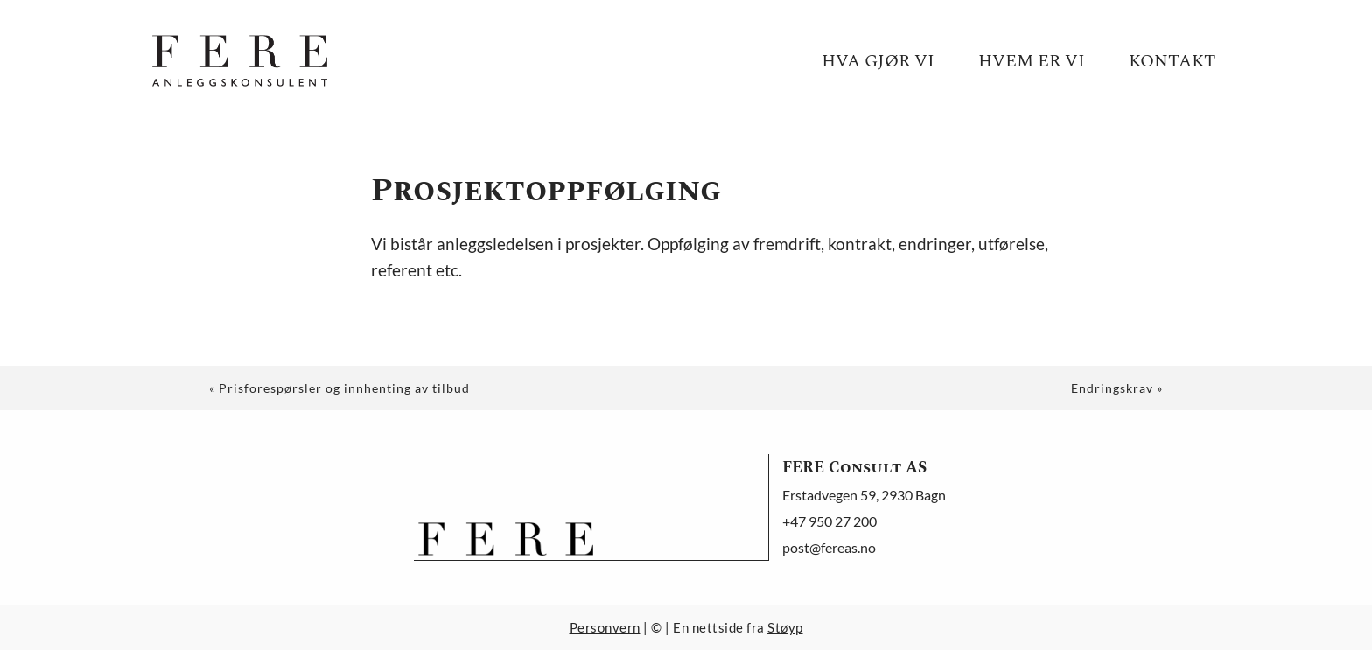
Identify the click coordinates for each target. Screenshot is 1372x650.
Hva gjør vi (878, 61)
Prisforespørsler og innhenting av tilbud (344, 388)
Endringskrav (1112, 388)
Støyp (785, 627)
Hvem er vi (1031, 61)
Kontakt (1172, 61)
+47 (829, 521)
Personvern (605, 627)
